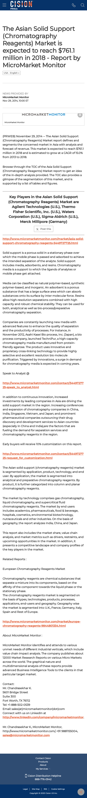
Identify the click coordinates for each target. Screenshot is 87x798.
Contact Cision (43, 758)
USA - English (11, 73)
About (43, 765)
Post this (43, 229)
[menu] (4, 5)
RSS (45, 789)
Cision (48, 793)
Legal (25, 789)
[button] (73, 5)
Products (43, 761)
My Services (43, 768)
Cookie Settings (58, 789)
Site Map (36, 789)
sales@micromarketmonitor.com (26, 735)
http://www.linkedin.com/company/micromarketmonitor (43, 717)
